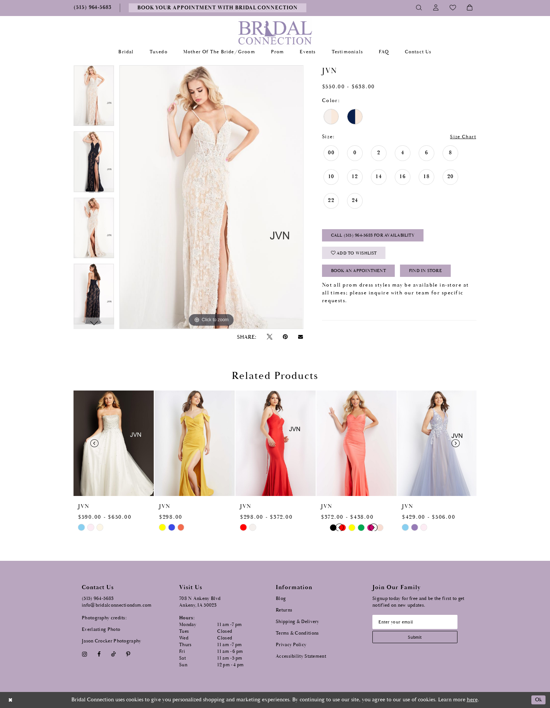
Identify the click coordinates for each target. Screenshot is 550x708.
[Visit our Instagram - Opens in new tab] (84, 654)
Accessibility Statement (301, 656)
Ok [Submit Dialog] (538, 700)
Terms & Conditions (297, 633)
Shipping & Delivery (297, 622)
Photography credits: (104, 618)
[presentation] (114, 443)
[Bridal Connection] (275, 32)
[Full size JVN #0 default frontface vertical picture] (211, 197)
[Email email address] (417, 622)
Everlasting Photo (101, 629)
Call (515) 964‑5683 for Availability (376, 236)
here (472, 699)
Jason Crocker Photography (111, 641)
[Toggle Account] (436, 8)
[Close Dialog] (10, 700)
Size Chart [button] (461, 137)
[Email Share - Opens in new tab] (300, 337)
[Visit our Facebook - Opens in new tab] (99, 654)
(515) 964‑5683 (98, 598)
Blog (281, 598)
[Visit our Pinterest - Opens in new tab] (128, 654)
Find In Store (433, 274)
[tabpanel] (94, 98)
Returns (284, 610)
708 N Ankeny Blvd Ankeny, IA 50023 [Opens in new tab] (200, 602)
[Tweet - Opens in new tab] (269, 337)
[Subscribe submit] (417, 638)
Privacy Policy (291, 645)
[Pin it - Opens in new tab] (285, 337)
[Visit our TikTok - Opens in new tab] (113, 654)
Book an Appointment (361, 274)
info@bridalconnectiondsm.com (116, 605)
